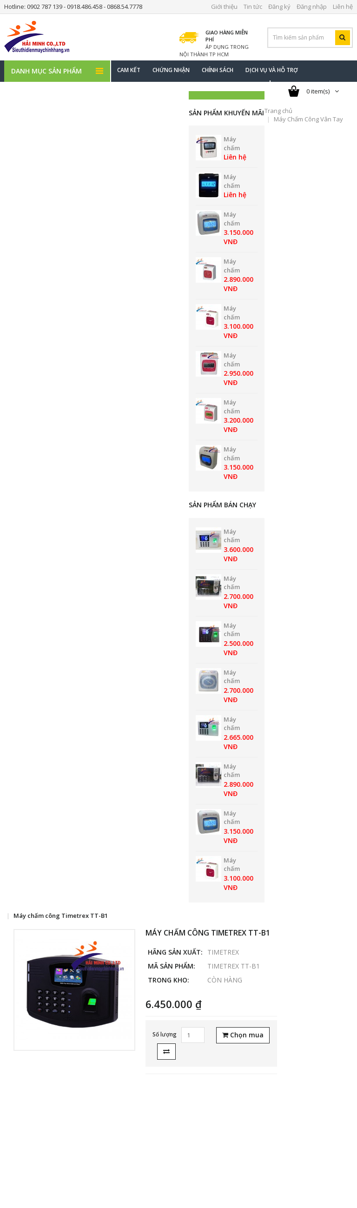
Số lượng (164, 1034)
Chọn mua (243, 1034)
